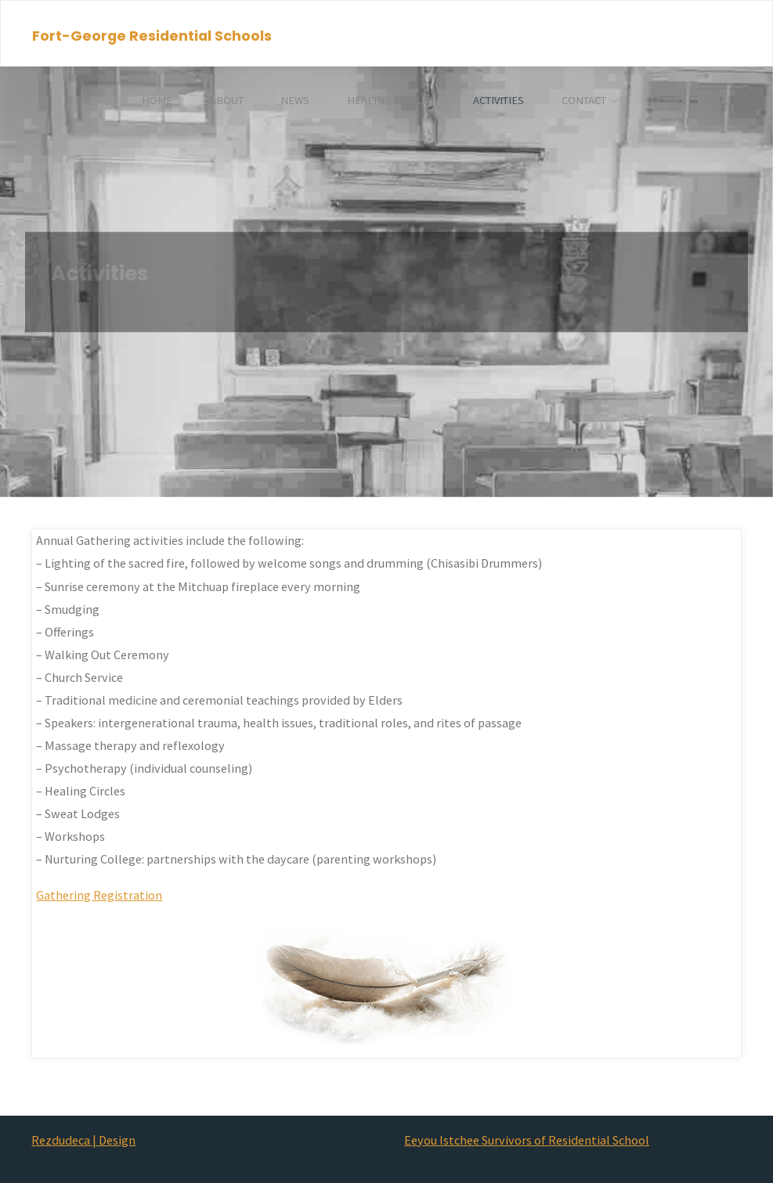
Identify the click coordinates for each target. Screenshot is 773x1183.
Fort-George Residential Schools (152, 35)
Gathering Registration (99, 895)
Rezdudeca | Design (83, 1140)
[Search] (722, 100)
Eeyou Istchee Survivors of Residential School (526, 1140)
